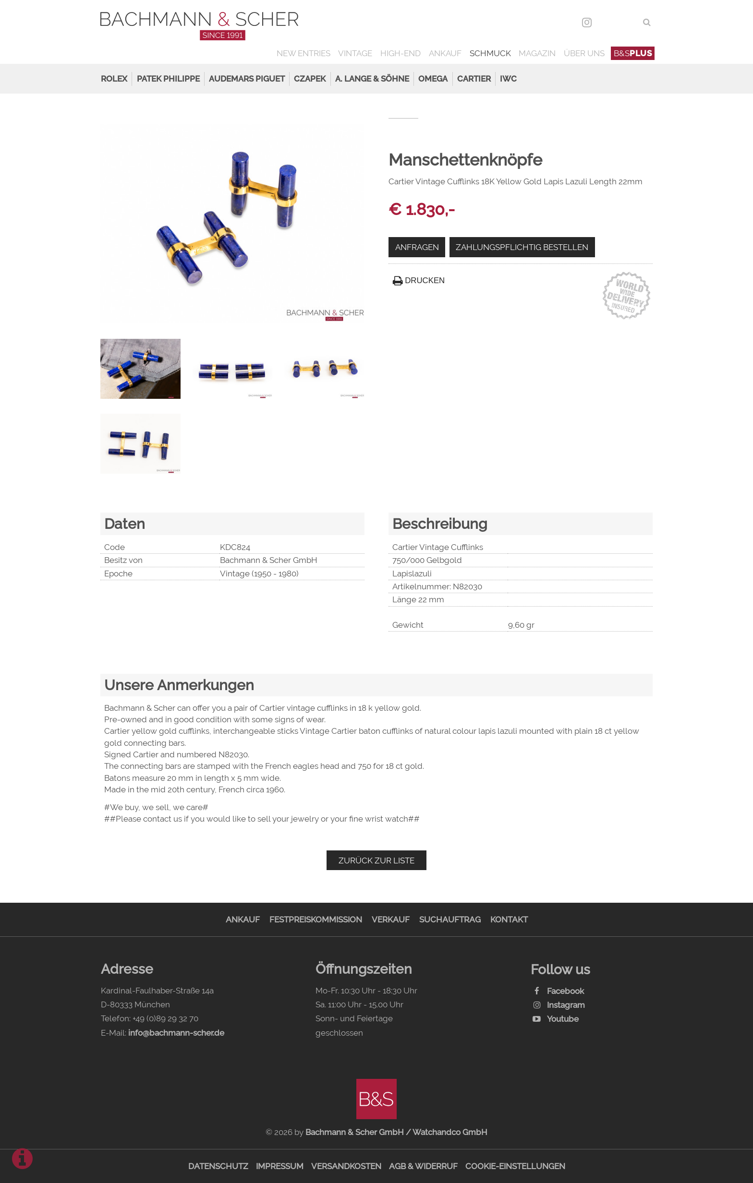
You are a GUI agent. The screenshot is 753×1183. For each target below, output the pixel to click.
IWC (508, 79)
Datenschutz (218, 1166)
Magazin (537, 53)
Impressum (280, 1166)
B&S (633, 53)
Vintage (355, 53)
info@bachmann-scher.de (176, 1033)
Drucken (419, 280)
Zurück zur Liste (376, 860)
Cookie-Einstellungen (515, 1166)
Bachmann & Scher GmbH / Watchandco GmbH (396, 1132)
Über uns (584, 53)
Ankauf (445, 53)
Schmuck (490, 53)
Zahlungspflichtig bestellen (522, 247)
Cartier (474, 79)
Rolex (114, 79)
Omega (433, 79)
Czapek (310, 79)
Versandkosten (346, 1166)
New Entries (303, 53)
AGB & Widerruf (423, 1166)
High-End (400, 53)
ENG (628, 22)
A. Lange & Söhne (372, 79)
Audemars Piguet (247, 79)
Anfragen (417, 247)
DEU (607, 22)
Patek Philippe (168, 79)
